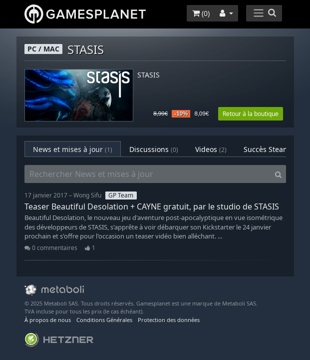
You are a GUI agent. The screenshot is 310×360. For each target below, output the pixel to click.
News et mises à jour (72, 149)
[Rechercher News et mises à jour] (147, 174)
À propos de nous (47, 320)
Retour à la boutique (251, 114)
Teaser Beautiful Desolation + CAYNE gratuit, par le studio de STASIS (151, 206)
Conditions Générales (104, 320)
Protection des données (169, 320)
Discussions (153, 149)
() (201, 13)
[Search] (278, 174)
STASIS (148, 75)
